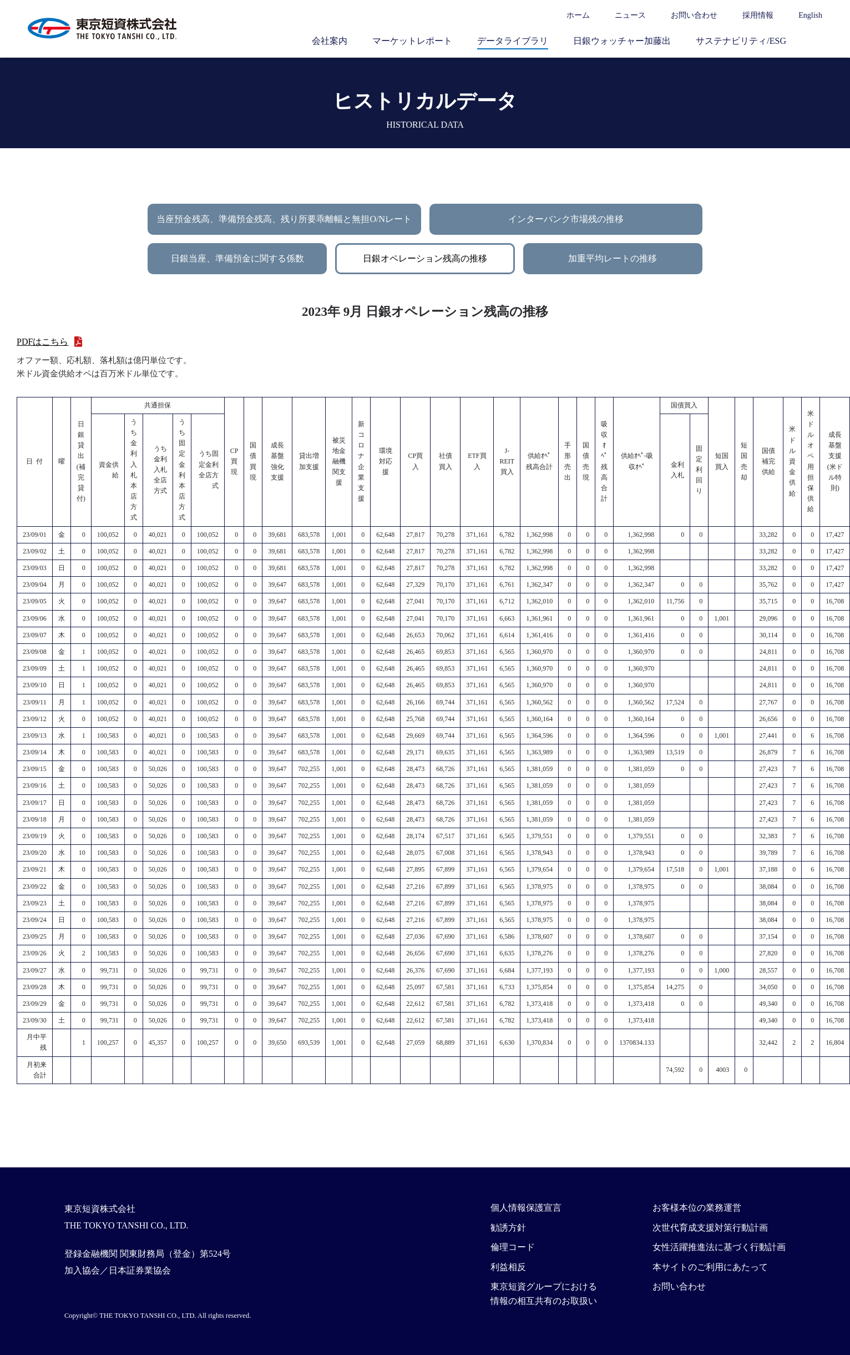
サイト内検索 (816, 40)
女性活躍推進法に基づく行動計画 (719, 1247)
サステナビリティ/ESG (741, 41)
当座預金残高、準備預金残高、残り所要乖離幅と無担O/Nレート (284, 219)
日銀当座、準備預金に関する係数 (237, 258)
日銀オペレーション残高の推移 (425, 258)
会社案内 (329, 41)
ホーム (578, 15)
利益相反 (508, 1267)
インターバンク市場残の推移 (566, 219)
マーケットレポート (412, 41)
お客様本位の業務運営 (696, 1207)
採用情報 (757, 15)
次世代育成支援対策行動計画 (710, 1227)
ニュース (630, 15)
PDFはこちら (42, 341)
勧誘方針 (508, 1227)
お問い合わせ (694, 15)
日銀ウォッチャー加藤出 (622, 41)
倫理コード (512, 1247)
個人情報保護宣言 (525, 1207)
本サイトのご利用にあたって (710, 1267)
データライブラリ (512, 41)
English (810, 15)
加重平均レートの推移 (612, 258)
